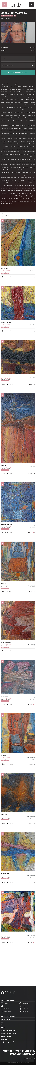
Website (4, 59)
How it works (5, 1019)
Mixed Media (6, 1011)
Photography (24, 1003)
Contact (4, 1039)
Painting (4, 1003)
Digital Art (5, 1008)
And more (24, 1011)
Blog (2, 1022)
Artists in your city (8, 1016)
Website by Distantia (18, 1063)
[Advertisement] (18, 967)
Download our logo (8, 1030)
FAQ (2, 1025)
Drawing (4, 1006)
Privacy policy (6, 1036)
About (3, 1028)
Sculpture (23, 1006)
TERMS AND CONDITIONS (8, 1033)
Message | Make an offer (18, 72)
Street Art (23, 1009)
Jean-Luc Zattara (6, 270)
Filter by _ (8, 215)
